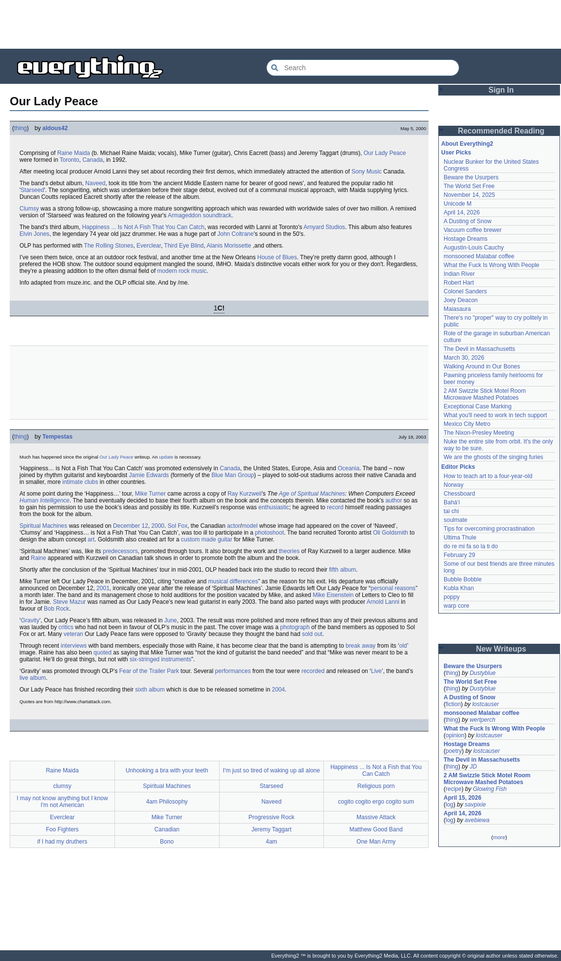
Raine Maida (73, 153)
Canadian (166, 829)
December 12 (130, 525)
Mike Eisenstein (333, 595)
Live (376, 671)
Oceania (348, 468)
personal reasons (393, 588)
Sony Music (367, 171)
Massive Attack (375, 817)
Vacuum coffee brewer (473, 230)
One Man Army (375, 841)
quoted (103, 652)
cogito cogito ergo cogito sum (376, 801)
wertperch (482, 719)
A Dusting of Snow (467, 221)
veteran (73, 634)
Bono (167, 841)
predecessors (120, 551)
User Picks (456, 152)
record (335, 507)
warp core (456, 605)
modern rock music (181, 271)
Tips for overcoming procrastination (489, 528)
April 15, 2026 (462, 797)
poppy (452, 597)
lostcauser (485, 704)
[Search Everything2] (362, 67)
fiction (453, 704)
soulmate (456, 520)
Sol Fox (177, 525)
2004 (278, 689)
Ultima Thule (460, 537)
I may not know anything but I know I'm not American (62, 801)
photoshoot (269, 532)
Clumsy (29, 208)
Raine (38, 558)
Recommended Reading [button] (501, 131)
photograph (295, 627)
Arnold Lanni (383, 601)
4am (271, 841)
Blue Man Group (232, 475)
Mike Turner (150, 493)
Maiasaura (457, 309)
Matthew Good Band (375, 829)
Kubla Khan (459, 588)
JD (473, 766)
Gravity (30, 620)
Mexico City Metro (467, 424)
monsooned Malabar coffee (479, 256)
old (403, 645)
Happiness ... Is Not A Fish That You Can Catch (143, 227)
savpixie (475, 804)
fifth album (342, 569)
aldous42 (55, 128)
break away (360, 645)
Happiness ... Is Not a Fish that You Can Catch (375, 770)
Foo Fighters (62, 829)
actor (233, 525)
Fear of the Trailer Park (149, 671)
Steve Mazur (69, 601)
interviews (74, 645)
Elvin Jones (34, 234)
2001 (103, 588)
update (166, 457)
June (170, 620)
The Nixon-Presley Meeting (479, 432)
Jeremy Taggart (271, 829)
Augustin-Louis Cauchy (474, 247)
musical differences (233, 581)
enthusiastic (273, 507)
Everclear (148, 245)
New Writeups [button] (501, 649)
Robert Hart (459, 282)
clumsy (62, 786)
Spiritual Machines (43, 525)
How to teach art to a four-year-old (488, 476)
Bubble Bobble (463, 579)
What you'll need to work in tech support (495, 415)
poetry (454, 751)
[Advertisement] (280, 24)
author (393, 500)
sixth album (150, 689)
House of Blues (277, 257)
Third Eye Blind (184, 245)
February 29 (459, 555)
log (449, 804)
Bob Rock (56, 608)
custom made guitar (206, 539)
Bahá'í (452, 502)
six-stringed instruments (160, 659)
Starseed (32, 190)
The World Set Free (469, 186)
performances (233, 671)
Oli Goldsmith (390, 532)
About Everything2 (467, 143)
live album (32, 677)
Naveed (95, 183)
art (91, 539)
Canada (92, 159)
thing (20, 128)
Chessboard (459, 493)
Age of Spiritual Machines (312, 493)
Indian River (459, 273)
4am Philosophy (166, 801)
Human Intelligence (44, 500)
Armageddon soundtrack (199, 215)
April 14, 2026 (462, 212)
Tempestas (57, 436)
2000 (158, 525)
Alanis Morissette (228, 245)
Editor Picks (458, 466)
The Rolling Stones (108, 245)
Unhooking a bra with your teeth (167, 770)
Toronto (69, 159)
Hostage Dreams (465, 238)
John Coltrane (235, 234)
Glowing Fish (489, 789)
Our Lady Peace (385, 153)
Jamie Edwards (149, 475)
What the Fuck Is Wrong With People (492, 265)
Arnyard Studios (324, 227)
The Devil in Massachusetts (479, 349)
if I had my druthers (62, 841)
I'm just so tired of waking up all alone (271, 770)
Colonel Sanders (465, 291)
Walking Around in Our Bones (482, 366)
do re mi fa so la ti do (471, 546)
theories (289, 551)
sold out (312, 634)
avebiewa (477, 820)
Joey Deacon (461, 300)
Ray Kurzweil (244, 493)
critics (66, 627)
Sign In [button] (501, 90)
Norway (454, 484)
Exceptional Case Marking (477, 406)
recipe (454, 789)
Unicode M (457, 203)
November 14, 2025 (469, 195)
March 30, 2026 (464, 357)
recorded (312, 671)
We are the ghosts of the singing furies (493, 457)
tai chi (451, 511)
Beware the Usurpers (471, 177)
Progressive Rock (271, 817)
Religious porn (376, 786)
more (499, 837)
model (250, 525)
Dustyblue (482, 673)
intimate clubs (80, 482)
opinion (455, 735)
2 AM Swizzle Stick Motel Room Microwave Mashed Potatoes (485, 394)
